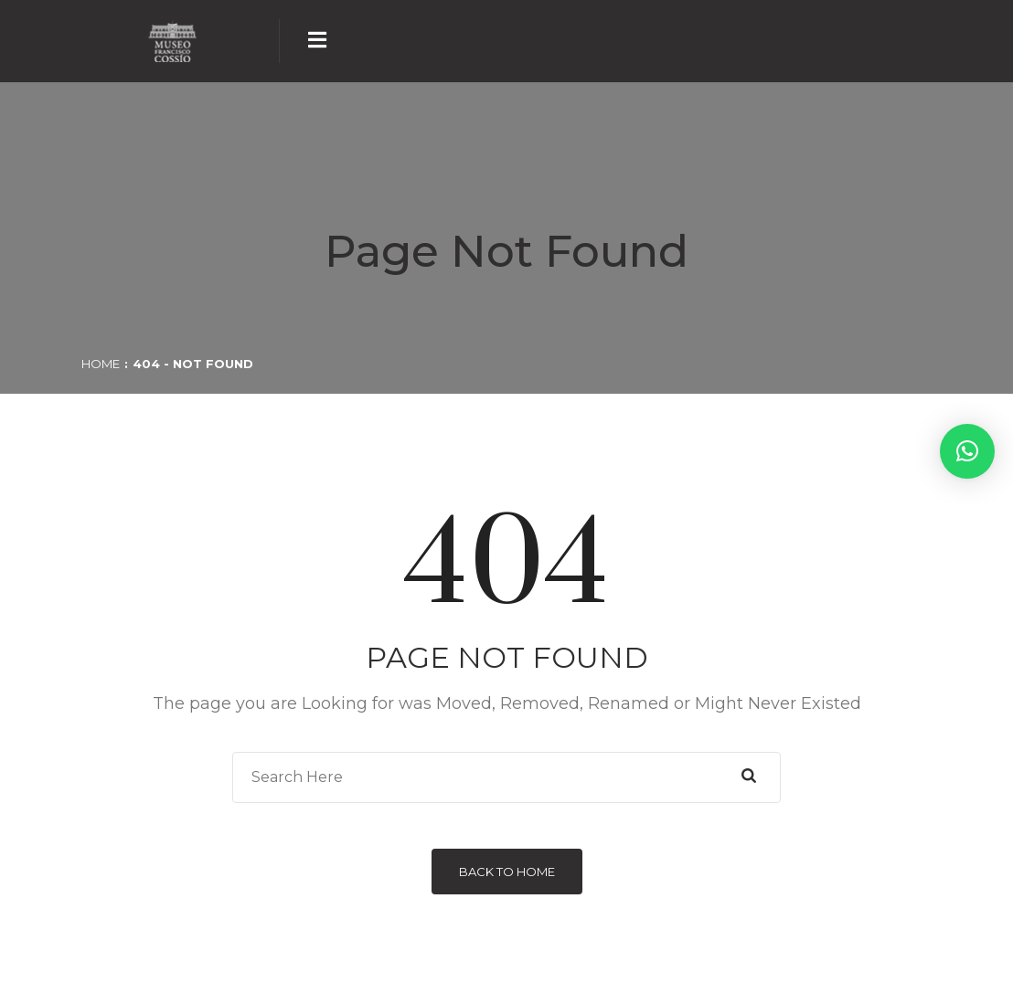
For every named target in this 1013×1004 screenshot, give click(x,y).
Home (100, 363)
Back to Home (507, 871)
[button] (967, 451)
